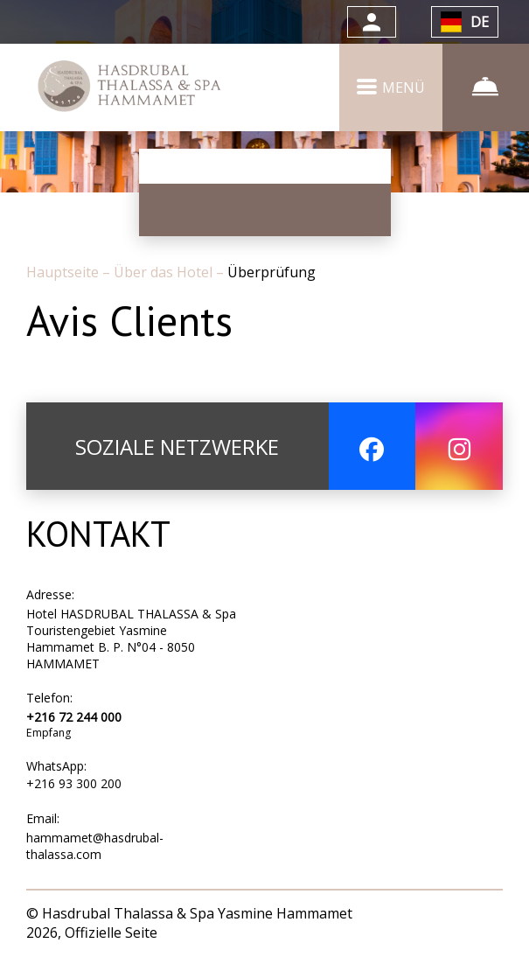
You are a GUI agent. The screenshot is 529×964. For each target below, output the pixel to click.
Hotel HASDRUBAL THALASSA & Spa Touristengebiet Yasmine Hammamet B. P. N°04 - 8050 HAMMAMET (131, 638)
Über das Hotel (165, 272)
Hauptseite (64, 272)
